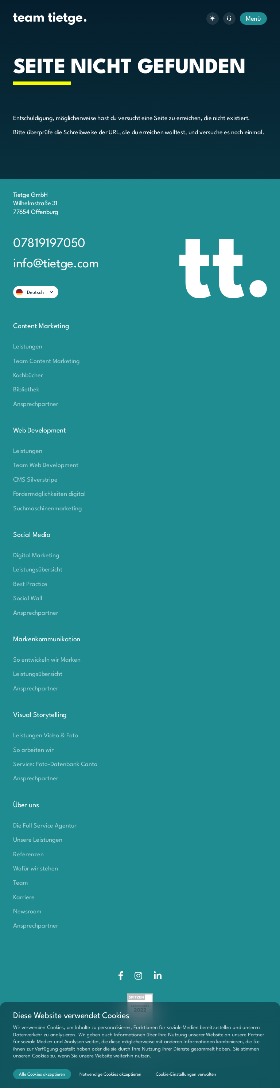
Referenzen (28, 855)
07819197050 (49, 244)
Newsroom (27, 912)
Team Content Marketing (46, 361)
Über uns (26, 805)
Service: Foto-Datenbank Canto (55, 764)
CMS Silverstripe (35, 480)
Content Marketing (41, 326)
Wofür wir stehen (35, 869)
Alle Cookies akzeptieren (42, 1074)
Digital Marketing (36, 556)
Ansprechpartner (35, 404)
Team (20, 883)
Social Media (32, 535)
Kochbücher (28, 375)
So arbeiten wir (33, 750)
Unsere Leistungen (37, 840)
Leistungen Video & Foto (45, 736)
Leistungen (27, 347)
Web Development (39, 430)
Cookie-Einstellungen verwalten (186, 1074)
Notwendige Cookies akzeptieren (110, 1074)
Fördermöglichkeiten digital (49, 494)
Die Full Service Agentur (45, 826)
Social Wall (27, 598)
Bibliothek (26, 390)
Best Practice (30, 584)
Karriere (24, 897)
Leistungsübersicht (37, 570)
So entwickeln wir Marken (47, 660)
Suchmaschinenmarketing (47, 509)
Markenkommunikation (46, 639)
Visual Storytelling (40, 715)
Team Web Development (45, 465)
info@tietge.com (56, 264)
